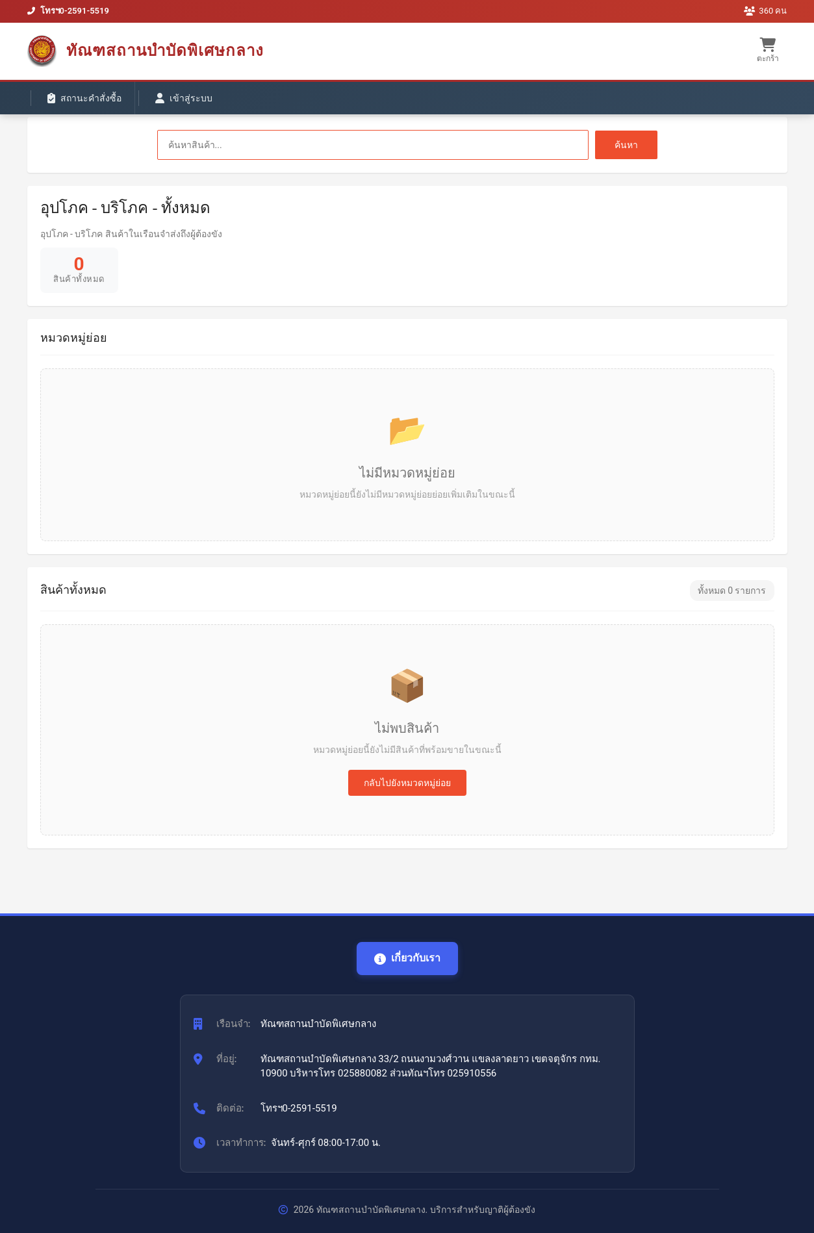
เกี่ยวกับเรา (407, 958)
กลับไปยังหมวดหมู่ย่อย (407, 783)
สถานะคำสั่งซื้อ (84, 98)
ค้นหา (626, 145)
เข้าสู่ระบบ (183, 98)
